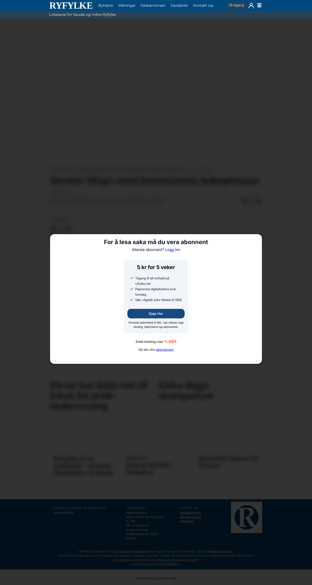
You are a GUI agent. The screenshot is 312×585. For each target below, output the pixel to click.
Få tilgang (236, 5)
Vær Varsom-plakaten (130, 551)
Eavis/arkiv (179, 5)
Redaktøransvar (220, 551)
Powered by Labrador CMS (156, 578)
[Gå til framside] (71, 5)
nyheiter (60, 220)
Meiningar (127, 5)
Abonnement (190, 517)
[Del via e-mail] (258, 201)
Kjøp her (156, 313)
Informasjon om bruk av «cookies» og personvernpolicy (156, 560)
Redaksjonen (190, 513)
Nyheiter (106, 5)
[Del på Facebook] (244, 201)
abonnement (164, 349)
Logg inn (251, 5)
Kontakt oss (203, 5)
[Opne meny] (259, 5)
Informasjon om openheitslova (156, 564)
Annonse (187, 521)
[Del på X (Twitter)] (251, 201)
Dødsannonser (153, 5)
